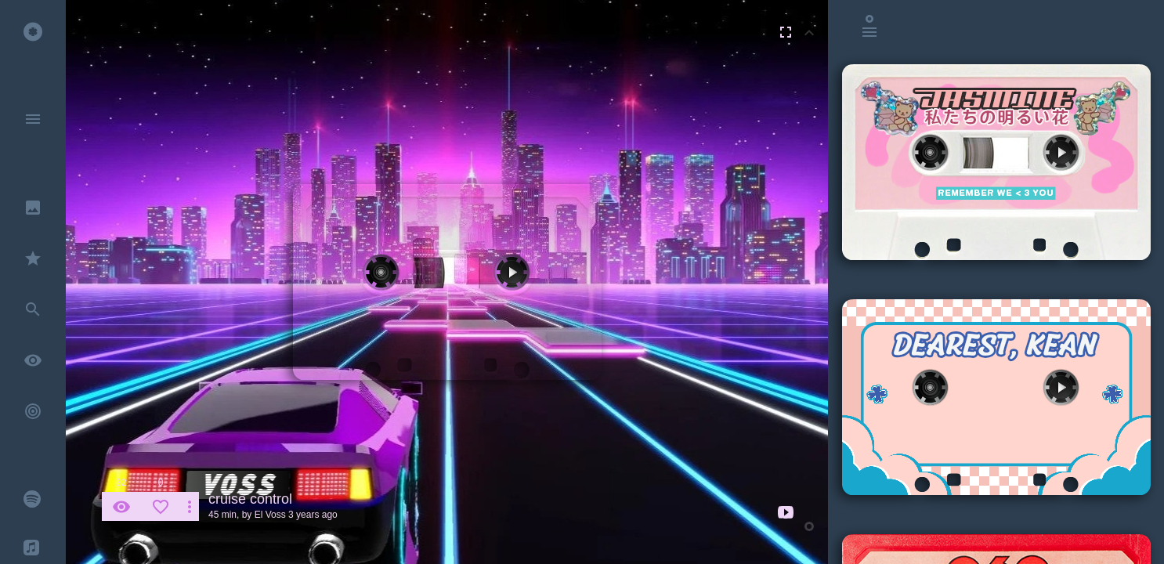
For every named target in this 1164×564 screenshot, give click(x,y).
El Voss (270, 514)
